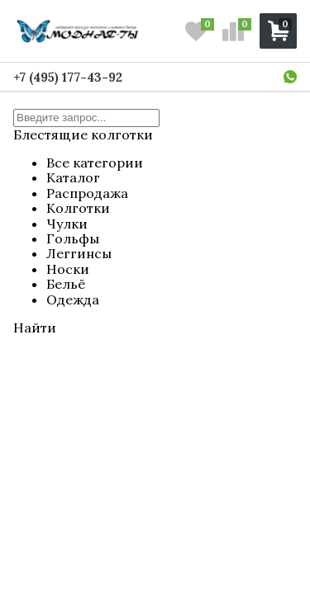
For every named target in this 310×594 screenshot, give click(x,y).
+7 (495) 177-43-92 (67, 77)
